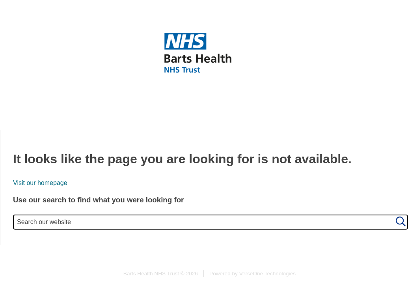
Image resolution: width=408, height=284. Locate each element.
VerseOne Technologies (267, 274)
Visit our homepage (40, 182)
